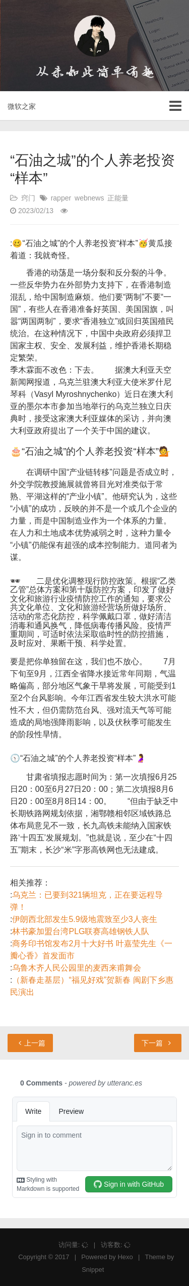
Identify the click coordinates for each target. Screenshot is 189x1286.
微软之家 (22, 106)
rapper (61, 198)
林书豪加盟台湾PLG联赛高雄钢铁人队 (80, 931)
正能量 (118, 198)
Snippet (93, 1269)
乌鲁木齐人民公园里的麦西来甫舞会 (76, 967)
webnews (89, 198)
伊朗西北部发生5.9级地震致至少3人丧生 (84, 919)
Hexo (125, 1257)
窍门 (28, 198)
